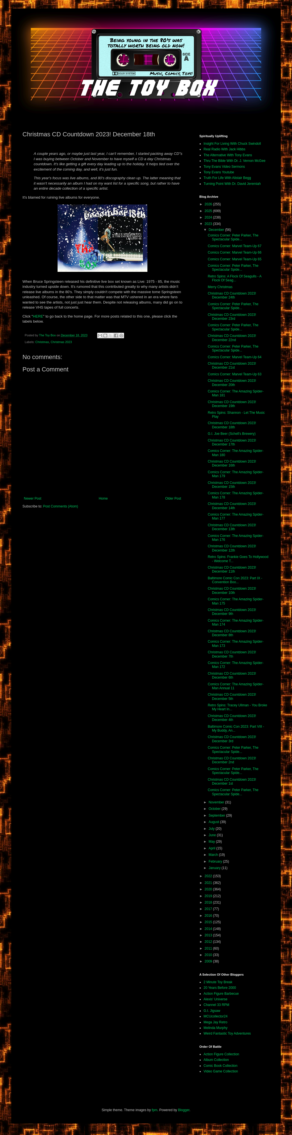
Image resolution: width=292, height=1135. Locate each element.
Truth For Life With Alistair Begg (227, 178)
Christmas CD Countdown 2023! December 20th (232, 383)
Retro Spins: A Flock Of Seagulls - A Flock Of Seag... (234, 278)
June (213, 835)
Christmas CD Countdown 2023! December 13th (232, 527)
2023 (209, 224)
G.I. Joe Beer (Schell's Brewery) (232, 434)
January (215, 868)
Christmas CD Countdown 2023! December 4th (232, 718)
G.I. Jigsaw (212, 1011)
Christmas (42, 342)
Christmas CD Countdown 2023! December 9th (232, 612)
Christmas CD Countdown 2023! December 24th (232, 295)
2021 (209, 883)
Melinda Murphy (215, 1028)
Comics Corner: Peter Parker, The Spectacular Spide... (233, 237)
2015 (209, 922)
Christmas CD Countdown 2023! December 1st (232, 781)
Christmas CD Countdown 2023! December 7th (232, 654)
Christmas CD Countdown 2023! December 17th (232, 442)
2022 (209, 876)
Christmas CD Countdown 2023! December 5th (232, 696)
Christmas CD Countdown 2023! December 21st (232, 365)
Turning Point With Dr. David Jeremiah (232, 184)
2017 (209, 909)
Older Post (173, 498)
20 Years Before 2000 (220, 988)
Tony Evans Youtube (219, 172)
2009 (209, 961)
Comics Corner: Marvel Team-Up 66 (234, 252)
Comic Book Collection (221, 1066)
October (215, 809)
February (216, 861)
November (217, 802)
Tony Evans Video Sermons (224, 167)
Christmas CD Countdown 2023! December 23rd (232, 317)
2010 (209, 955)
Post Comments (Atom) (60, 506)
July (212, 829)
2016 (209, 916)
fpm (155, 1110)
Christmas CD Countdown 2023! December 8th (232, 633)
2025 (209, 211)
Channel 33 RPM (216, 1005)
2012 (209, 942)
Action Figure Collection (221, 1054)
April (212, 848)
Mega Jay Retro (215, 1022)
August (214, 822)
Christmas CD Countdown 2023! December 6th (232, 675)
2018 (209, 902)
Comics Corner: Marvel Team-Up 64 (234, 357)
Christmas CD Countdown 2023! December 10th (232, 590)
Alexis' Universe (215, 999)
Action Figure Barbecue (221, 994)
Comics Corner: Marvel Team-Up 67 (234, 246)
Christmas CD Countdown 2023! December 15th (232, 485)
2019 (209, 896)
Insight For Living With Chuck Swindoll (232, 144)
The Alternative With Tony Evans (228, 155)
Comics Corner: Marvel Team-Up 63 (234, 374)
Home (103, 498)
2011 (209, 948)
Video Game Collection (221, 1071)
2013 (209, 935)
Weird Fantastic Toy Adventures (227, 1033)
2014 (209, 929)
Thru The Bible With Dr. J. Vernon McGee (235, 161)
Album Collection (216, 1060)
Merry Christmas (220, 287)
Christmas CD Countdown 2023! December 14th (232, 506)
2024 (209, 217)
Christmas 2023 (61, 342)
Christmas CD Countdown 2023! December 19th (232, 404)
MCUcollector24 (215, 1016)
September (217, 815)
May (212, 842)
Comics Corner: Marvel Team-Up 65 (234, 259)
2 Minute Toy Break (218, 982)
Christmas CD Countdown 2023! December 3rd (232, 739)
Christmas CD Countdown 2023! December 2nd (232, 760)
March (214, 855)
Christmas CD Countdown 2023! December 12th (232, 548)
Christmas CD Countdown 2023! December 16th (232, 463)
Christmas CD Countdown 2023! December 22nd (232, 338)
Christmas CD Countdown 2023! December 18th (232, 425)
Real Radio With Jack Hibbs (224, 149)
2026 (209, 204)
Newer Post (32, 498)
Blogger (184, 1110)
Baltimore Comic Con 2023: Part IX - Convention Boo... (235, 580)
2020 (209, 889)
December (217, 230)
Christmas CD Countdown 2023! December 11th (232, 569)
